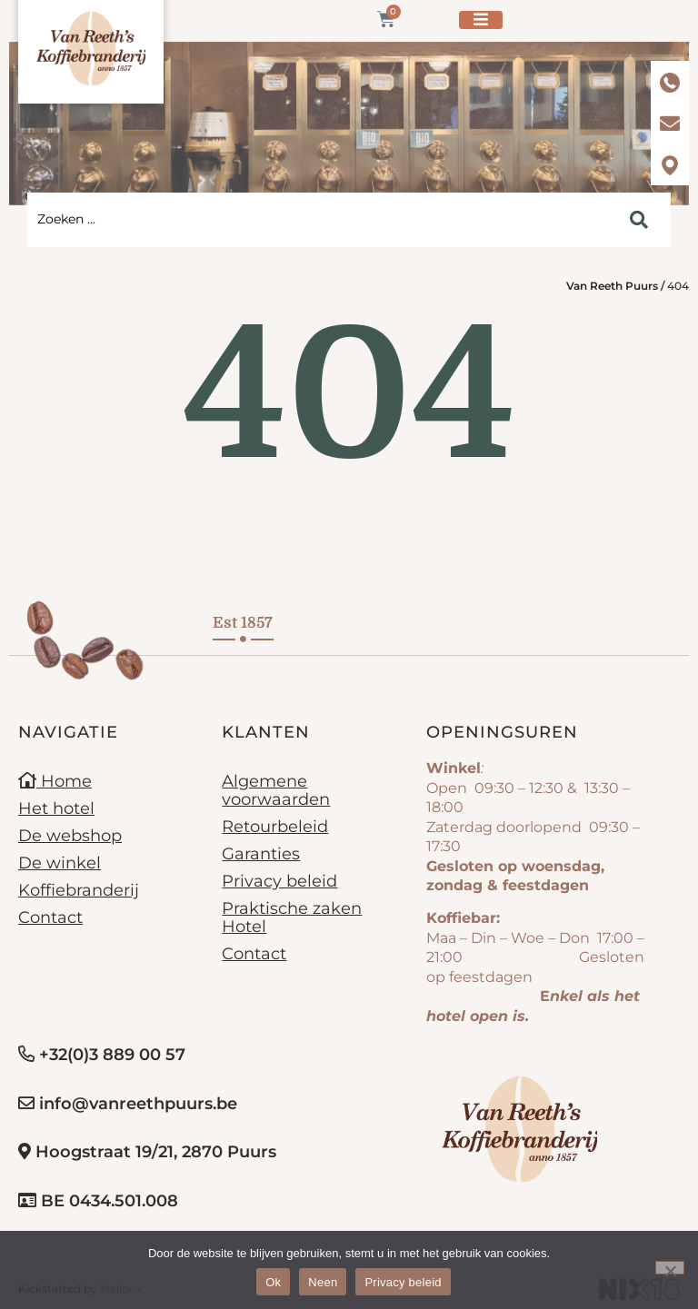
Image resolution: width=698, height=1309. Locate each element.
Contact (50, 917)
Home (55, 781)
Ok (273, 1282)
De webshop (70, 836)
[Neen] (669, 1267)
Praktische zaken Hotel (292, 917)
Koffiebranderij (78, 890)
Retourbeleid (275, 827)
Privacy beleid (279, 881)
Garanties (261, 854)
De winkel (59, 863)
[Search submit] (639, 220)
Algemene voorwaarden (276, 790)
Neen (322, 1282)
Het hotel (56, 808)
